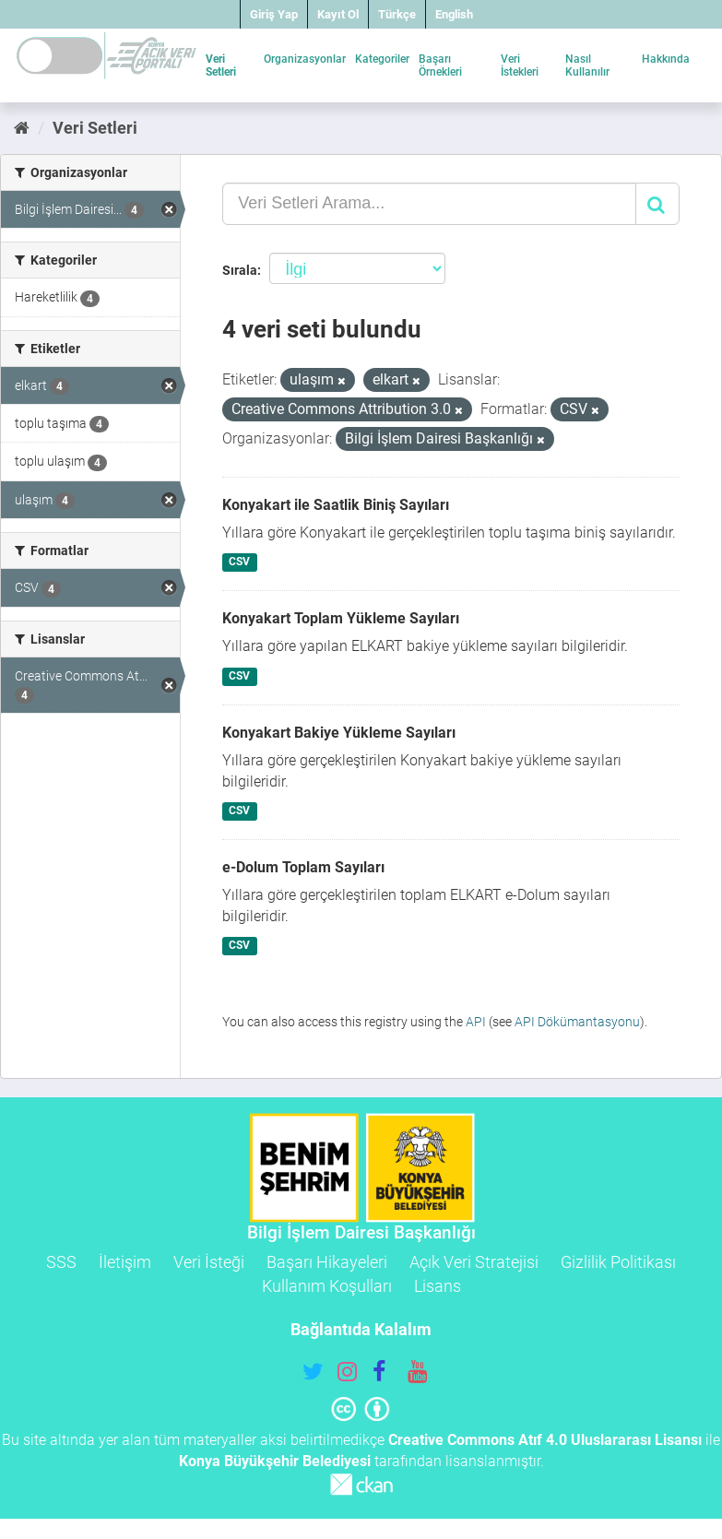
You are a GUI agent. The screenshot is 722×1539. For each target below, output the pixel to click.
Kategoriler (382, 59)
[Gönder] (657, 204)
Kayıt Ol (338, 14)
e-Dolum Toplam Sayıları (303, 867)
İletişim (125, 1262)
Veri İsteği (208, 1262)
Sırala (239, 270)
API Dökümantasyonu (577, 1021)
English (454, 14)
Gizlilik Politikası (618, 1262)
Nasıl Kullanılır (587, 65)
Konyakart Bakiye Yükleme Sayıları (339, 732)
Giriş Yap (274, 14)
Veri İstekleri (520, 65)
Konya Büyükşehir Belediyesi (275, 1461)
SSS (61, 1262)
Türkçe (397, 14)
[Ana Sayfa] (22, 127)
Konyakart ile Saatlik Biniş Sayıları (335, 505)
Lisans (437, 1286)
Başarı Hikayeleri (326, 1262)
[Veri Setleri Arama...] (429, 204)
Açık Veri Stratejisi (474, 1262)
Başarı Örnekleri (440, 65)
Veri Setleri (221, 65)
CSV (239, 562)
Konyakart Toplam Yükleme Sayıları (340, 618)
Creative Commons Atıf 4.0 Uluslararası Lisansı (545, 1440)
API (476, 1021)
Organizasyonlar (305, 59)
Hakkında (666, 59)
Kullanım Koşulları (327, 1286)
